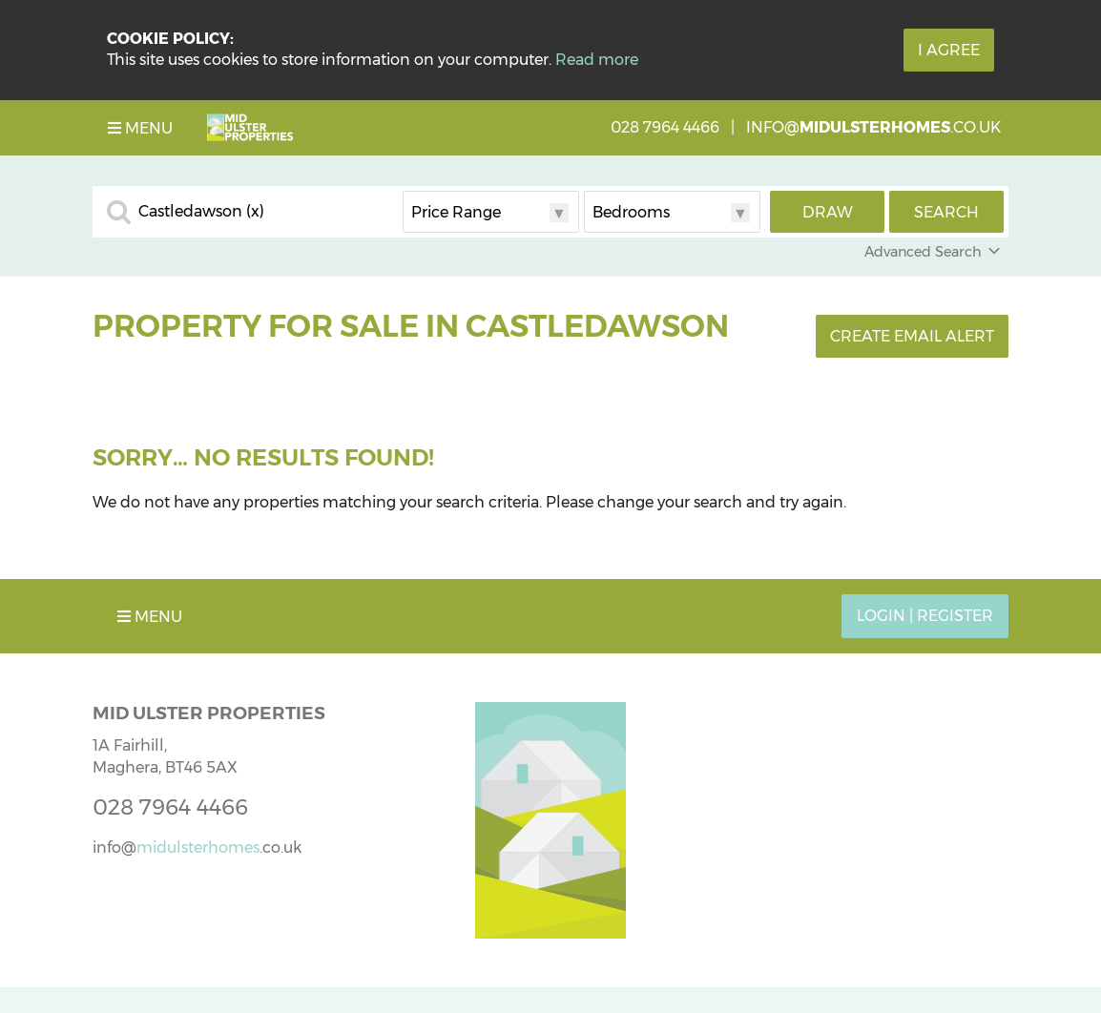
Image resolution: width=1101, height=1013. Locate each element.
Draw (827, 212)
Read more (596, 60)
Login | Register (925, 616)
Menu (140, 128)
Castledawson (201, 211)
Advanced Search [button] (934, 251)
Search (946, 212)
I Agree (949, 50)
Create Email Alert (912, 336)
